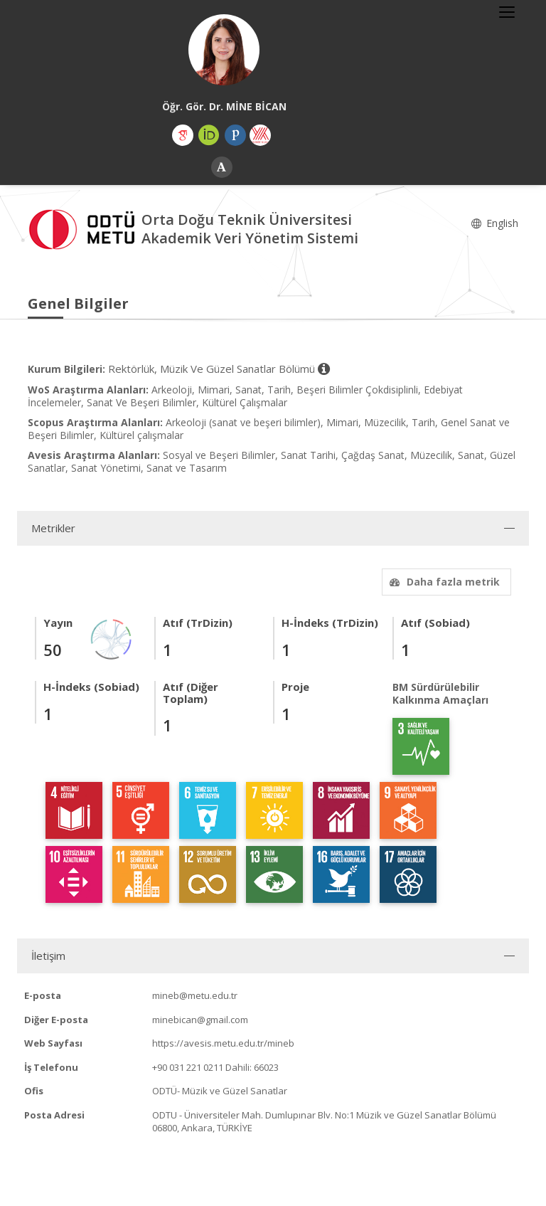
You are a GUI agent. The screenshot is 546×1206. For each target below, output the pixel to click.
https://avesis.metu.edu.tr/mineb (223, 1043)
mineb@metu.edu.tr (194, 995)
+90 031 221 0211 (187, 1067)
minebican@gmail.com (200, 1019)
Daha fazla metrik (443, 581)
